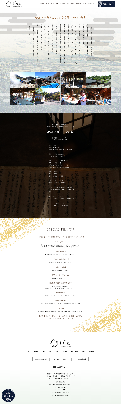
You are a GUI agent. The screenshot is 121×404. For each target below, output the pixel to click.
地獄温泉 (36, 351)
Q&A (83, 351)
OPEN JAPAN (60, 241)
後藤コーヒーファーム (60, 275)
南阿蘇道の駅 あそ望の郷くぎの (61, 283)
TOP (28, 351)
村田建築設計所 (60, 251)
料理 (57, 351)
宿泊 (50, 351)
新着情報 (91, 351)
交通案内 (64, 351)
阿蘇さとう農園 (60, 267)
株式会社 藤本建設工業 (60, 259)
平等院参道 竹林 (60, 300)
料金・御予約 (74, 351)
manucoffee (60, 292)
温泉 (44, 351)
